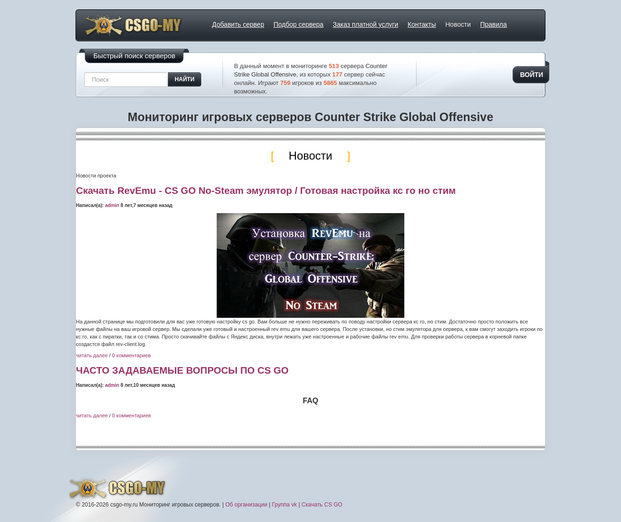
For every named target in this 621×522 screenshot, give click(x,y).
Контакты (422, 24)
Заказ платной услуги (365, 24)
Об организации (246, 504)
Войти (531, 74)
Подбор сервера (298, 24)
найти (185, 79)
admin (112, 205)
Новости (458, 24)
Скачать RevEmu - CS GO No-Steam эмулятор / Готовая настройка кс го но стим (266, 190)
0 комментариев (131, 355)
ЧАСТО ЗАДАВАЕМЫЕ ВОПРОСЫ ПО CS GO (182, 370)
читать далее (92, 355)
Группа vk (284, 504)
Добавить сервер (238, 24)
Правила (493, 24)
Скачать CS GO (322, 504)
